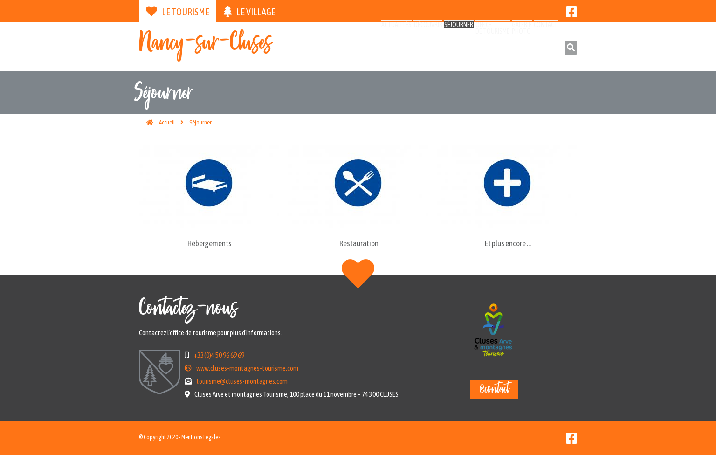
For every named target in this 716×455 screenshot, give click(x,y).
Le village (249, 11)
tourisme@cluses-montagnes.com (242, 381)
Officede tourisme (457, 52)
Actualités (316, 48)
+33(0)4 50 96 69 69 (218, 355)
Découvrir (363, 48)
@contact (494, 389)
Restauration (359, 243)
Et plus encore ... (508, 243)
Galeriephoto (500, 52)
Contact (537, 48)
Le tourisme (177, 11)
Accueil (167, 122)
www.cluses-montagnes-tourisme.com (247, 368)
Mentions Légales (200, 437)
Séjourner (408, 48)
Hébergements (209, 243)
